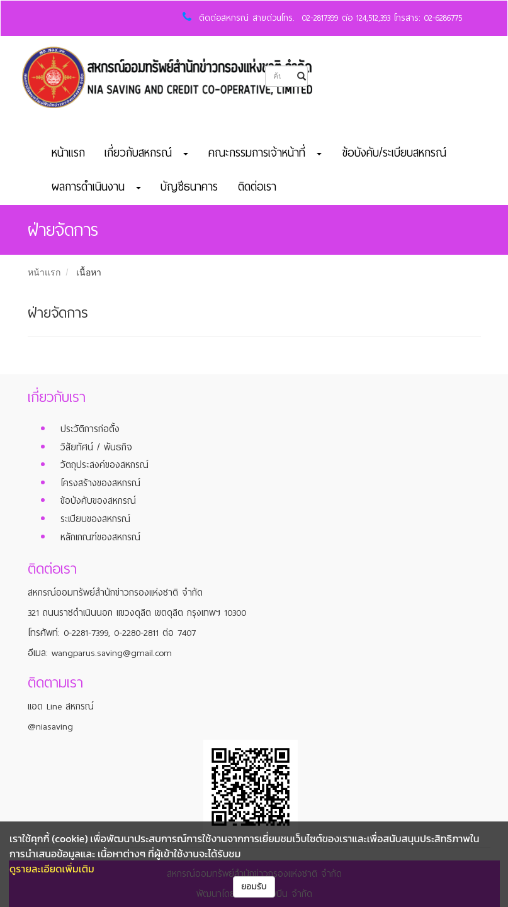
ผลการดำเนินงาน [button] (96, 187)
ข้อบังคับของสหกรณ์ (98, 500)
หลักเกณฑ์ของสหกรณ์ (100, 537)
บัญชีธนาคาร (189, 187)
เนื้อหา (88, 272)
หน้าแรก (68, 153)
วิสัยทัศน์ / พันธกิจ (96, 447)
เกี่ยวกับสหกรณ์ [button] (146, 153)
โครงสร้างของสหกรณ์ (100, 483)
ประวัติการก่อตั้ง (90, 429)
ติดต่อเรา (257, 187)
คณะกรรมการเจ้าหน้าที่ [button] (265, 153)
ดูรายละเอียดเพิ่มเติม (51, 868)
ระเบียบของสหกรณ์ (95, 519)
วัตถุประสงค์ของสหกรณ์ (104, 465)
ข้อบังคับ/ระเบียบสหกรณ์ (394, 153)
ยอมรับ (254, 886)
